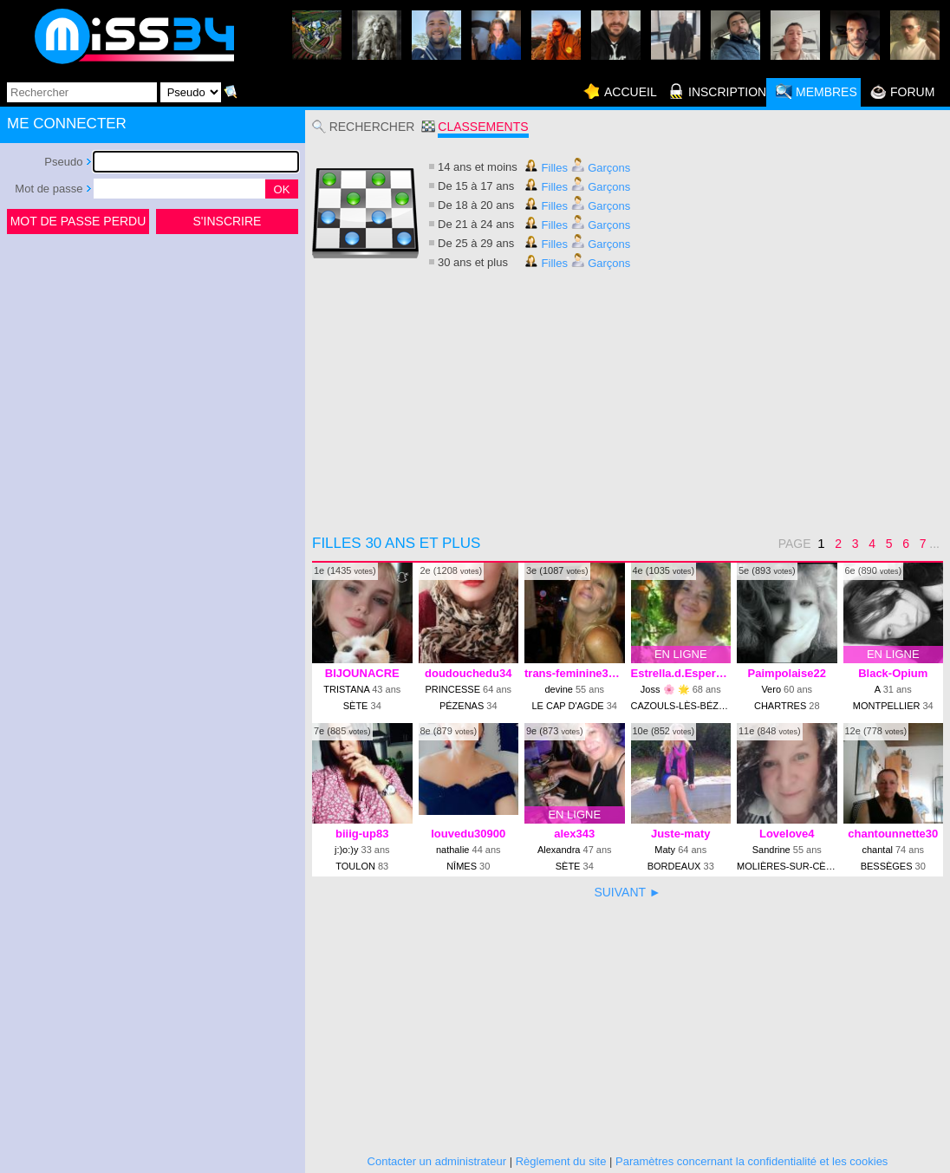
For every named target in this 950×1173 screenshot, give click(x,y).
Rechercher (372, 127)
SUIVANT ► (627, 892)
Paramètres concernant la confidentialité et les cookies (751, 1161)
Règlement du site (561, 1161)
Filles (546, 167)
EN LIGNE (680, 654)
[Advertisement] (152, 367)
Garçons (601, 167)
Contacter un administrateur (437, 1161)
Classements (483, 127)
